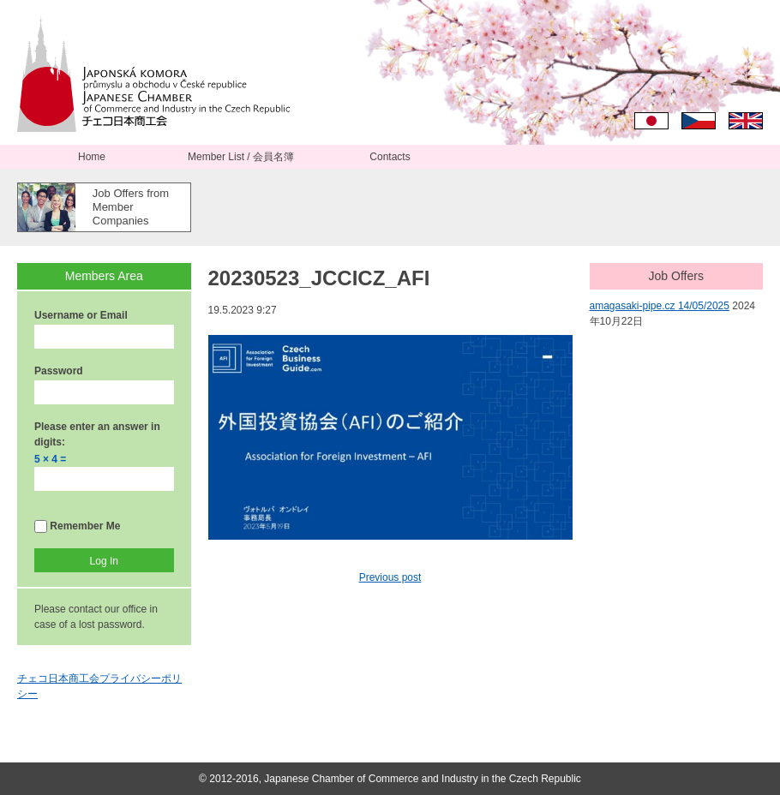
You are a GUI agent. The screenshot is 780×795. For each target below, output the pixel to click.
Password (58, 371)
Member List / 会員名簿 (241, 157)
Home (91, 157)
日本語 (651, 120)
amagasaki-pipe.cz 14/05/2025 (659, 306)
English (746, 120)
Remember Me (77, 526)
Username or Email (81, 315)
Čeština (698, 120)
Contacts (389, 157)
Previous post (390, 577)
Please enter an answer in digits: (97, 434)
